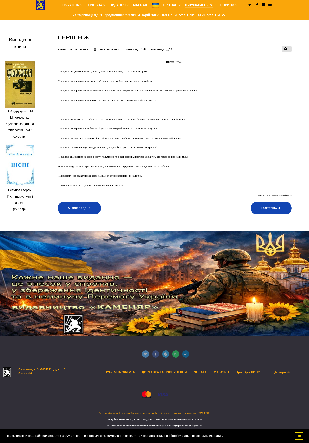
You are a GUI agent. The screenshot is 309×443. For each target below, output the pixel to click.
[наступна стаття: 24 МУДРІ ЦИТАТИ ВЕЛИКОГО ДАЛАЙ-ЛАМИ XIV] (271, 208)
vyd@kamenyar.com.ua (153, 419)
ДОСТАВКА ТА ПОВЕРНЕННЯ (164, 372)
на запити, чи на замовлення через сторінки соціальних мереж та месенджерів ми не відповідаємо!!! (154, 426)
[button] (224, 436)
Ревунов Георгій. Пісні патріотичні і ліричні (20, 196)
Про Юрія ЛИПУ (248, 372)
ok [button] (299, 435)
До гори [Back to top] (282, 372)
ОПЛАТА (200, 372)
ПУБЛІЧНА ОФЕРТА (120, 372)
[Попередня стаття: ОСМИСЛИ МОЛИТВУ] (79, 208)
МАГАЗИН (221, 372)
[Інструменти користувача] (287, 49)
